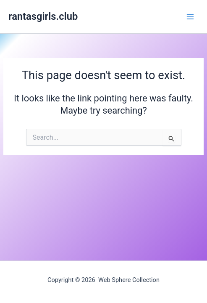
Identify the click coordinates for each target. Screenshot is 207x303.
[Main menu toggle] (190, 16)
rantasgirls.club (43, 16)
